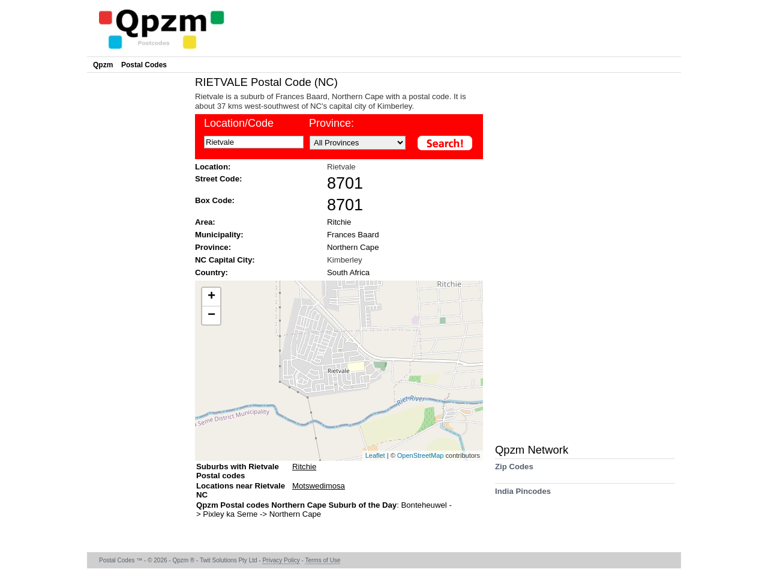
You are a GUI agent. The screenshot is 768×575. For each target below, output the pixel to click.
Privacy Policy (280, 560)
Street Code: (218, 178)
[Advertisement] (138, 256)
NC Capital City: (225, 259)
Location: (212, 166)
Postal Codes (144, 65)
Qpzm (103, 65)
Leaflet (375, 455)
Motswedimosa (318, 485)
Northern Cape (353, 247)
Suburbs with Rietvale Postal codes (237, 471)
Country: (211, 272)
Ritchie (339, 222)
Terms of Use (322, 560)
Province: (331, 123)
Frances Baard (353, 234)
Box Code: (215, 200)
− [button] (211, 315)
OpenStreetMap (420, 455)
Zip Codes (514, 470)
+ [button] (211, 297)
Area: (205, 222)
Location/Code (239, 123)
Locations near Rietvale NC (240, 490)
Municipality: (219, 234)
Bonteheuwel (425, 505)
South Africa (348, 272)
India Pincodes (523, 495)
